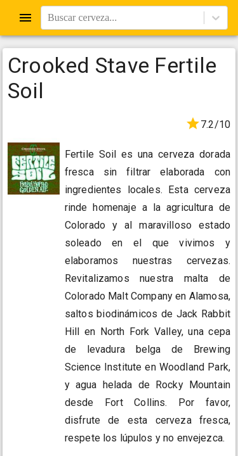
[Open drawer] (25, 18)
